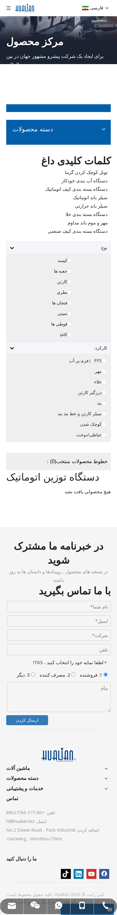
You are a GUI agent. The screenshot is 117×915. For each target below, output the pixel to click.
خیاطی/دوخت (89, 435)
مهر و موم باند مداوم (88, 222)
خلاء (98, 382)
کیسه (62, 260)
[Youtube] (91, 874)
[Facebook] (104, 874)
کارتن (62, 281)
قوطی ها (59, 324)
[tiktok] (66, 874)
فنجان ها (59, 303)
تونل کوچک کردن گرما (86, 172)
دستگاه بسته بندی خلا (87, 214)
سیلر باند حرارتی (91, 206)
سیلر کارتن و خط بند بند (80, 413)
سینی (62, 313)
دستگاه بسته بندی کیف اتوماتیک (76, 189)
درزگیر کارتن (90, 392)
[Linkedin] (79, 874)
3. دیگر (26, 675)
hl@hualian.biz (20, 821)
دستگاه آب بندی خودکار (84, 180)
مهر (98, 371)
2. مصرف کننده (58, 675)
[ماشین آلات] (58, 755)
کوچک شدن (91, 424)
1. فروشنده (94, 675)
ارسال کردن (27, 720)
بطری (62, 292)
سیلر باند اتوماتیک (90, 197)
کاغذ (63, 334)
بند (99, 403)
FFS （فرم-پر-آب (85, 361)
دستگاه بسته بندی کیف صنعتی (78, 231)
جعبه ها (60, 271)
